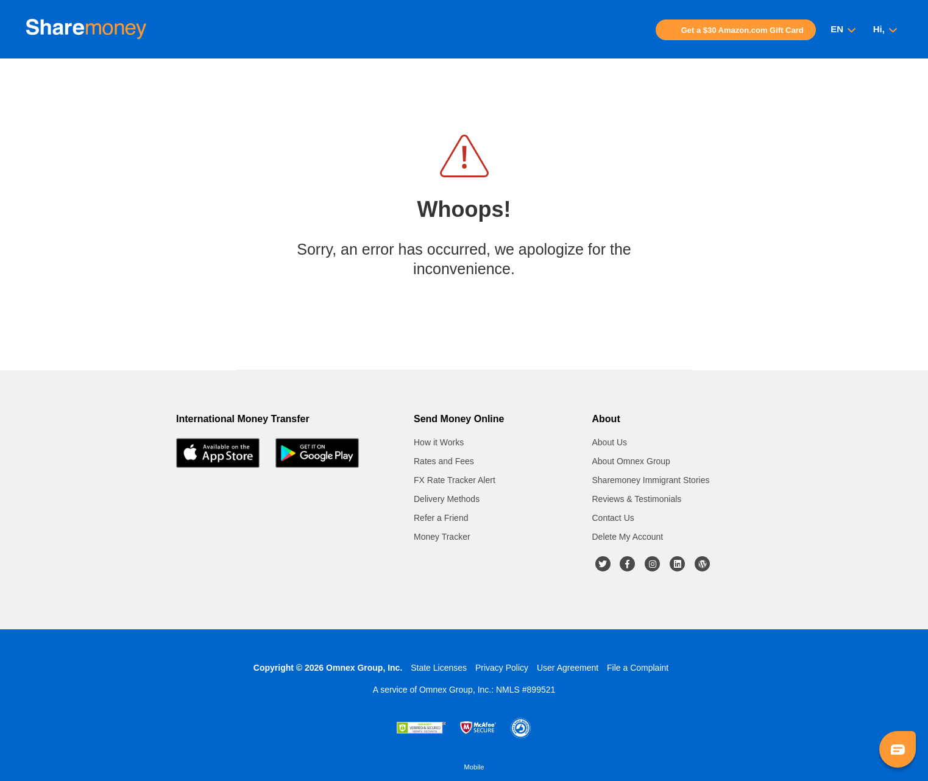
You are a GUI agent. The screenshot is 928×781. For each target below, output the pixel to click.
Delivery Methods (447, 499)
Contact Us (613, 518)
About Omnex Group (631, 461)
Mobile (474, 767)
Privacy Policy (501, 668)
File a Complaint (637, 668)
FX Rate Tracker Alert (454, 480)
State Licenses (439, 668)
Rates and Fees (444, 461)
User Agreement (567, 668)
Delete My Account (628, 537)
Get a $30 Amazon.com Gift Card (742, 30)
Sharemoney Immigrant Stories (651, 480)
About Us (610, 442)
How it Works (439, 442)
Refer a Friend (441, 518)
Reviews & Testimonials (637, 499)
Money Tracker (442, 537)
